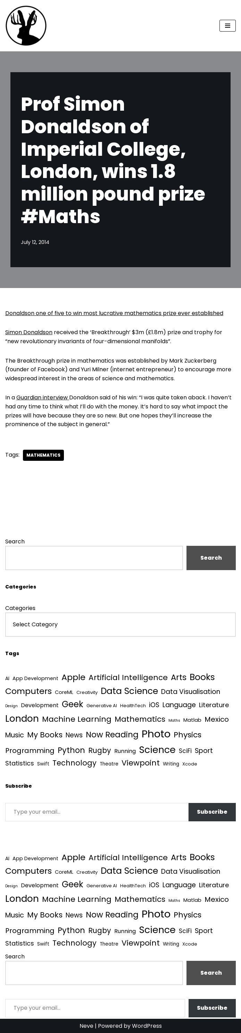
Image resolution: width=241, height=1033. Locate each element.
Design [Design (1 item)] (11, 706)
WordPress (147, 1026)
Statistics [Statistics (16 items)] (19, 763)
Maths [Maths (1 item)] (174, 720)
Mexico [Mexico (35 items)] (217, 719)
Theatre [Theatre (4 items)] (109, 764)
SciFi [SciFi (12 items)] (185, 751)
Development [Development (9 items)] (40, 705)
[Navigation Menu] (227, 26)
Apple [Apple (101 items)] (73, 677)
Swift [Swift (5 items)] (43, 763)
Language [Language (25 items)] (179, 705)
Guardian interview (42, 397)
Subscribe (212, 812)
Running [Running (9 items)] (125, 751)
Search (15, 541)
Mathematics (43, 455)
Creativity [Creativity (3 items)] (87, 692)
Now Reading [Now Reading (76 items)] (112, 734)
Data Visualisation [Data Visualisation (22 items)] (190, 691)
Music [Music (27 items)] (14, 735)
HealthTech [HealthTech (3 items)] (133, 705)
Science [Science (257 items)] (157, 749)
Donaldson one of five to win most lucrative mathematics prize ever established (114, 313)
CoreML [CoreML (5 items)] (64, 692)
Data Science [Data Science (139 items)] (129, 691)
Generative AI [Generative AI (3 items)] (101, 705)
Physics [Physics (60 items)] (187, 734)
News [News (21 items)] (74, 735)
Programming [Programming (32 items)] (30, 750)
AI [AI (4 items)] (7, 678)
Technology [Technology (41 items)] (74, 763)
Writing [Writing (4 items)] (171, 764)
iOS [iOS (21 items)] (154, 705)
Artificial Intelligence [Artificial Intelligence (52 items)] (128, 677)
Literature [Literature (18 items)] (214, 705)
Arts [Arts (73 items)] (178, 677)
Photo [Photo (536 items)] (156, 734)
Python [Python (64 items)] (71, 750)
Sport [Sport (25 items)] (204, 750)
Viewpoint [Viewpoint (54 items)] (141, 762)
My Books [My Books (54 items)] (45, 734)
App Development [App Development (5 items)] (35, 678)
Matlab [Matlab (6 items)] (192, 719)
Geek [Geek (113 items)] (72, 704)
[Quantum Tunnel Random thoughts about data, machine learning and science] (26, 25)
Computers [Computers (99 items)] (28, 691)
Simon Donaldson (28, 332)
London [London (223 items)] (22, 718)
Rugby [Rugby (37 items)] (99, 750)
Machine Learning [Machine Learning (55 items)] (76, 719)
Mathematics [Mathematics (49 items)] (140, 719)
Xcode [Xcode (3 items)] (189, 764)
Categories (20, 608)
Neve (86, 1026)
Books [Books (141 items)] (202, 677)
